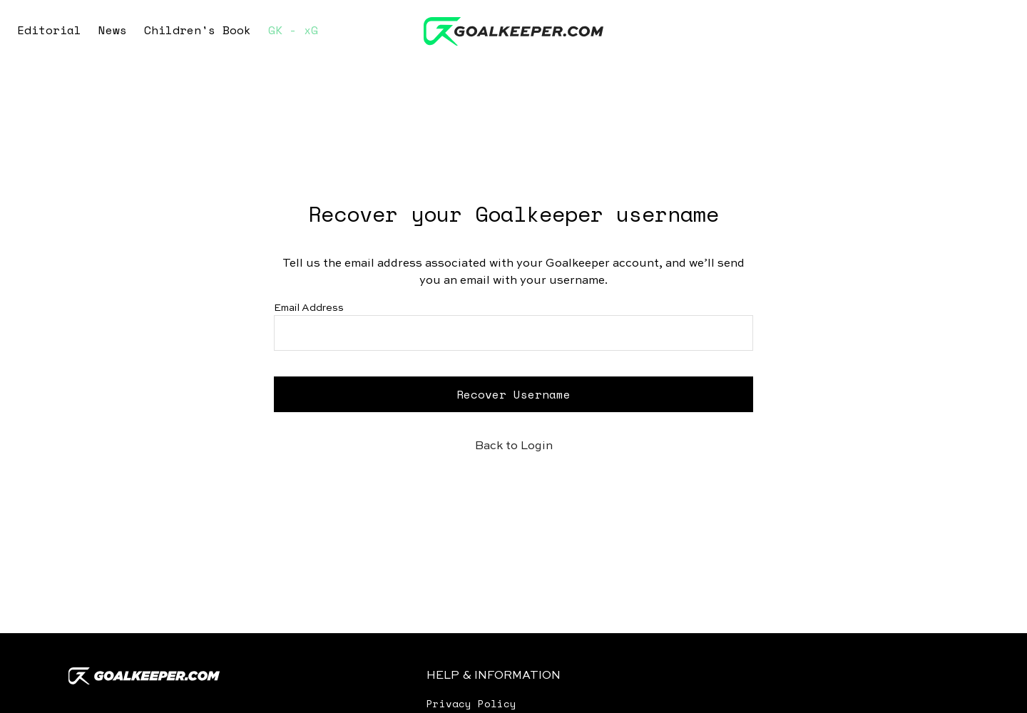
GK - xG (293, 30)
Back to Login (514, 446)
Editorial (49, 30)
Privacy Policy (471, 703)
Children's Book (197, 30)
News (112, 30)
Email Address (309, 308)
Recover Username (513, 394)
